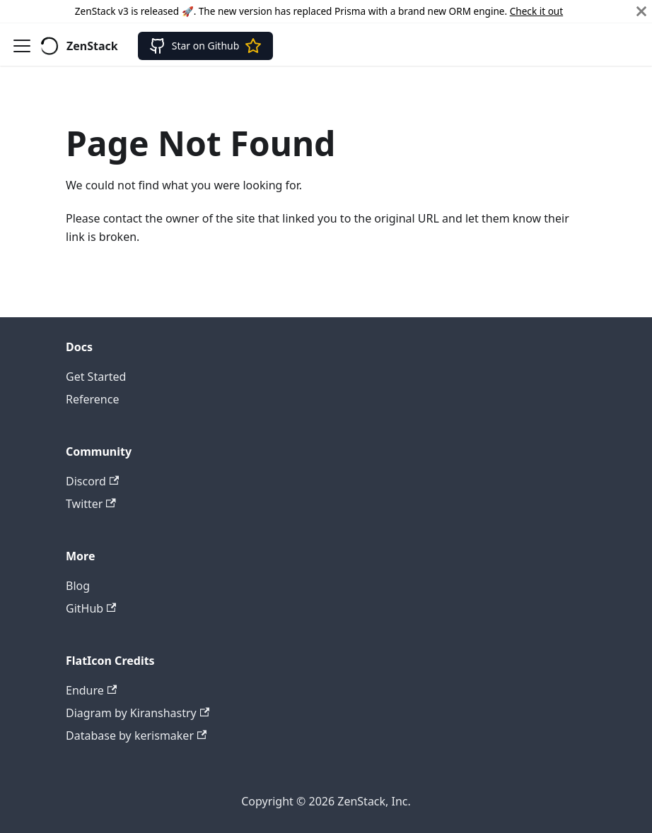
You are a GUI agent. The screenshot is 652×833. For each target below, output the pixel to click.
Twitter (91, 504)
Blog (78, 585)
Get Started (96, 376)
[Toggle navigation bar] (22, 46)
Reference (92, 399)
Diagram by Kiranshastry (137, 713)
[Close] (641, 11)
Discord (92, 481)
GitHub (91, 608)
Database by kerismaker (136, 735)
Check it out (536, 11)
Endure (91, 690)
